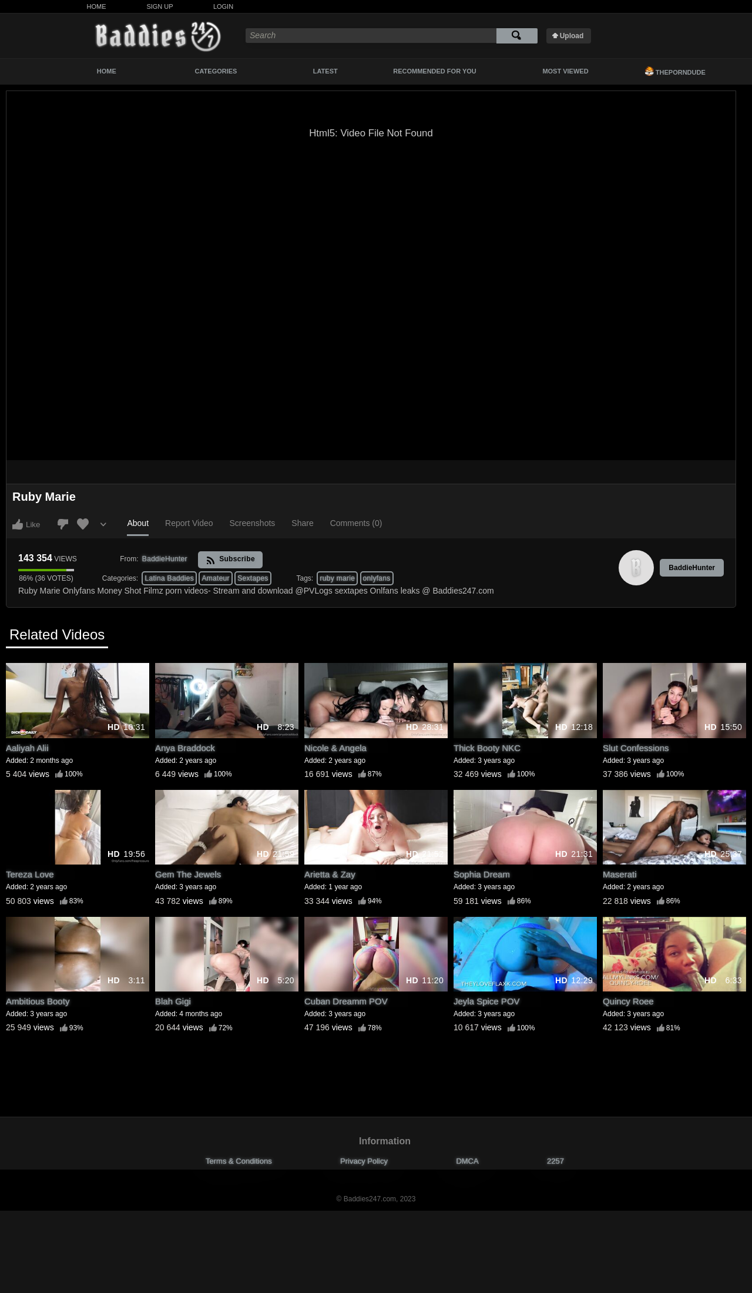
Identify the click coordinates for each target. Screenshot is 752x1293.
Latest (325, 71)
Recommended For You (434, 71)
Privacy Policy (364, 1161)
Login (223, 6)
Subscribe (230, 560)
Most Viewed (565, 71)
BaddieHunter (692, 568)
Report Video (189, 523)
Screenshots (253, 523)
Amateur (215, 578)
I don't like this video (63, 524)
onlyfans (377, 578)
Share (302, 523)
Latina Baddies (169, 578)
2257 (555, 1161)
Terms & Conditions (239, 1161)
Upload (572, 36)
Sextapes (252, 578)
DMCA (467, 1161)
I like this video (17, 524)
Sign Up (159, 6)
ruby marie (337, 578)
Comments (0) (356, 523)
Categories (216, 71)
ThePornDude (675, 71)
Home (96, 6)
